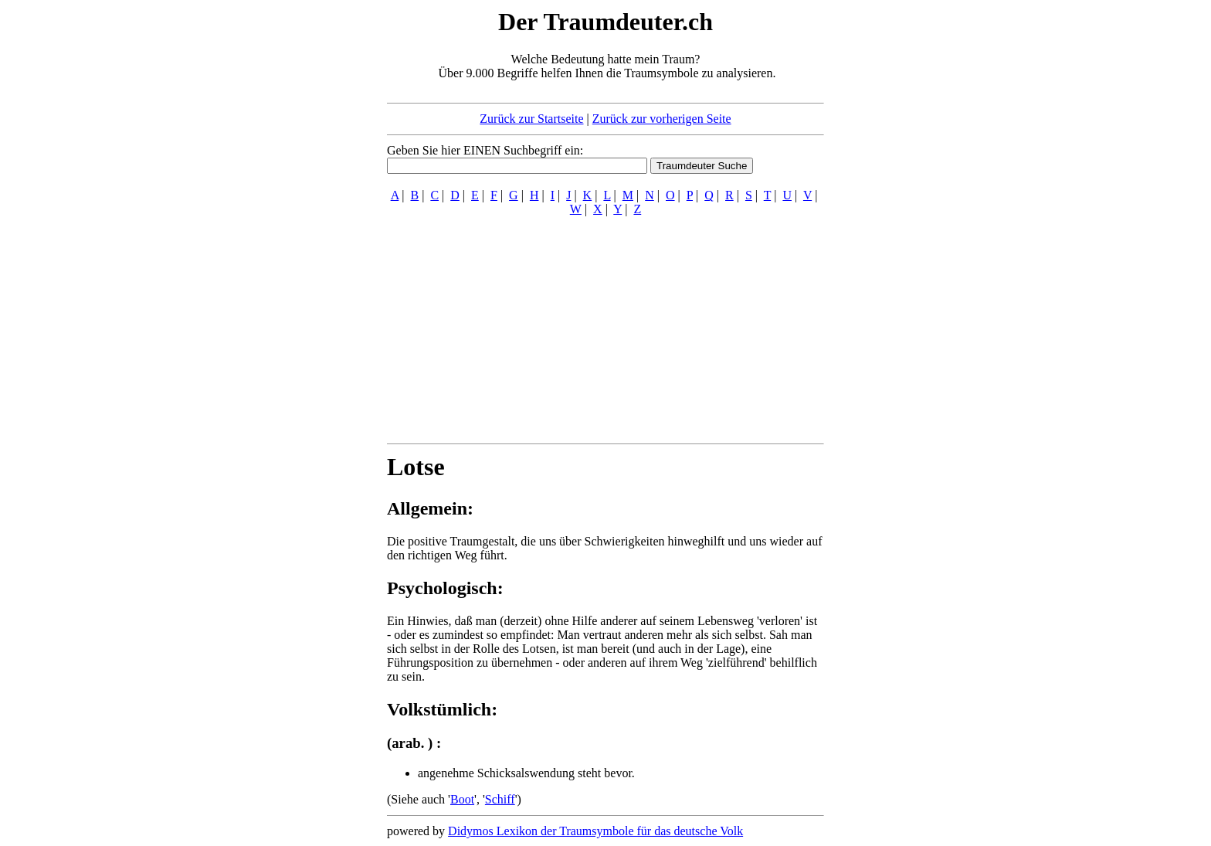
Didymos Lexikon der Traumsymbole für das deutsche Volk (595, 831)
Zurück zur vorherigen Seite (661, 118)
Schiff (500, 799)
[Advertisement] (292, 238)
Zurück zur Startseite (531, 118)
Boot (462, 799)
